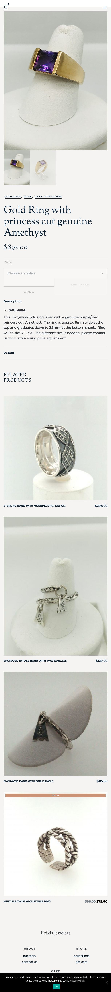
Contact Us (29, 962)
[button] (104, 7)
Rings (28, 196)
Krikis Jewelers (55, 933)
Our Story (29, 956)
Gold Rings (13, 196)
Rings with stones (48, 196)
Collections (81, 956)
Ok (56, 986)
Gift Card (82, 962)
